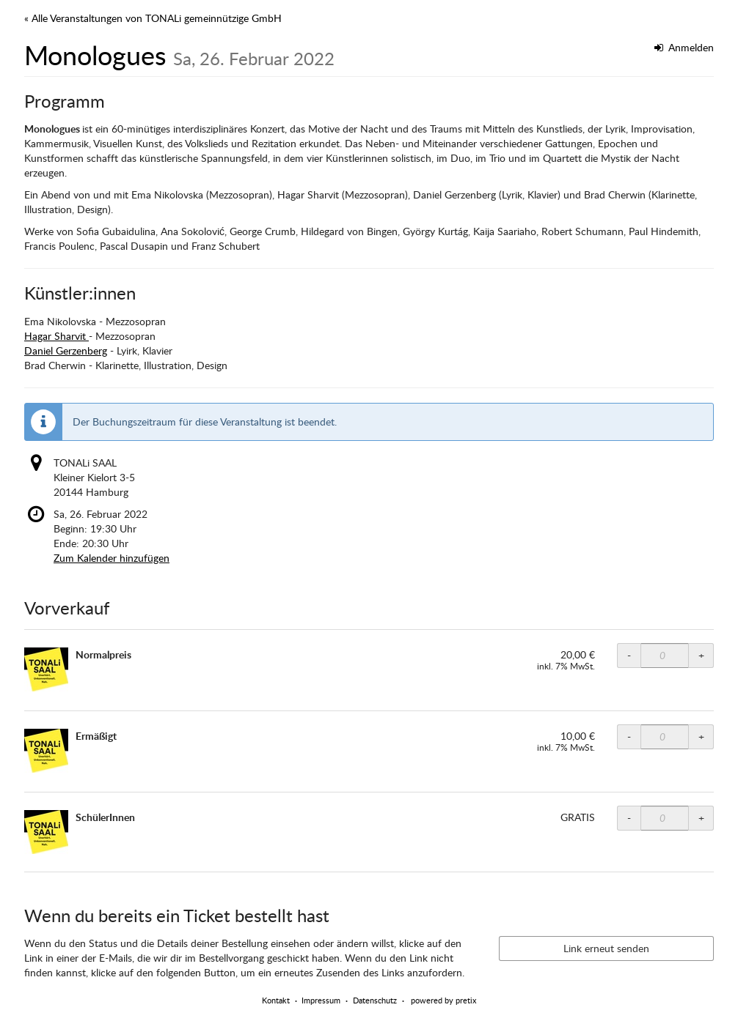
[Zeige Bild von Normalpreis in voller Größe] (46, 669)
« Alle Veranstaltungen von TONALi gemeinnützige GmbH (153, 18)
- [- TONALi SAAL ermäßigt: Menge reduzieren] (629, 736)
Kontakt (276, 1000)
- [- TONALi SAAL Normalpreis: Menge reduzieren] (629, 655)
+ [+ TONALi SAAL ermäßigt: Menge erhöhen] (701, 736)
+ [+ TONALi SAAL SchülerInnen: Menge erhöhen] (701, 818)
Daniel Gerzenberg (65, 350)
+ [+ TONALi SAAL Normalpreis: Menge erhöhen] (701, 655)
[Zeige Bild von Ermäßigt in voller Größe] (46, 751)
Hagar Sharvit (56, 336)
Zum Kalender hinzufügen (111, 558)
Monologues (179, 55)
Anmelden (684, 47)
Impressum (321, 1000)
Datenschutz (375, 1000)
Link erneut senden (606, 948)
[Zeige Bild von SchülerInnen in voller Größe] (46, 832)
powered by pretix (443, 1000)
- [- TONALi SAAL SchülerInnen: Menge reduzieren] (629, 818)
